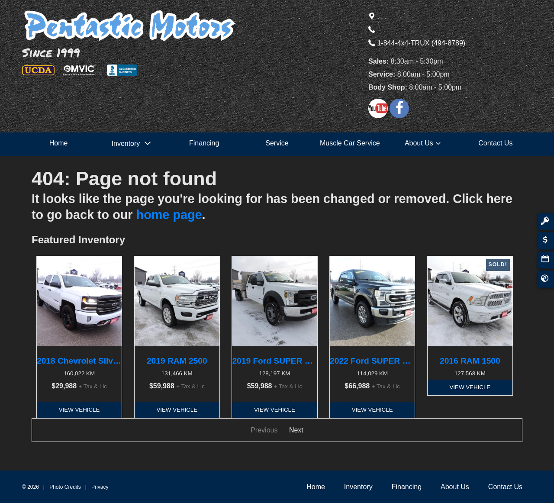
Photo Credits (65, 487)
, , (375, 16)
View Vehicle (79, 409)
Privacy (99, 487)
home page (169, 215)
